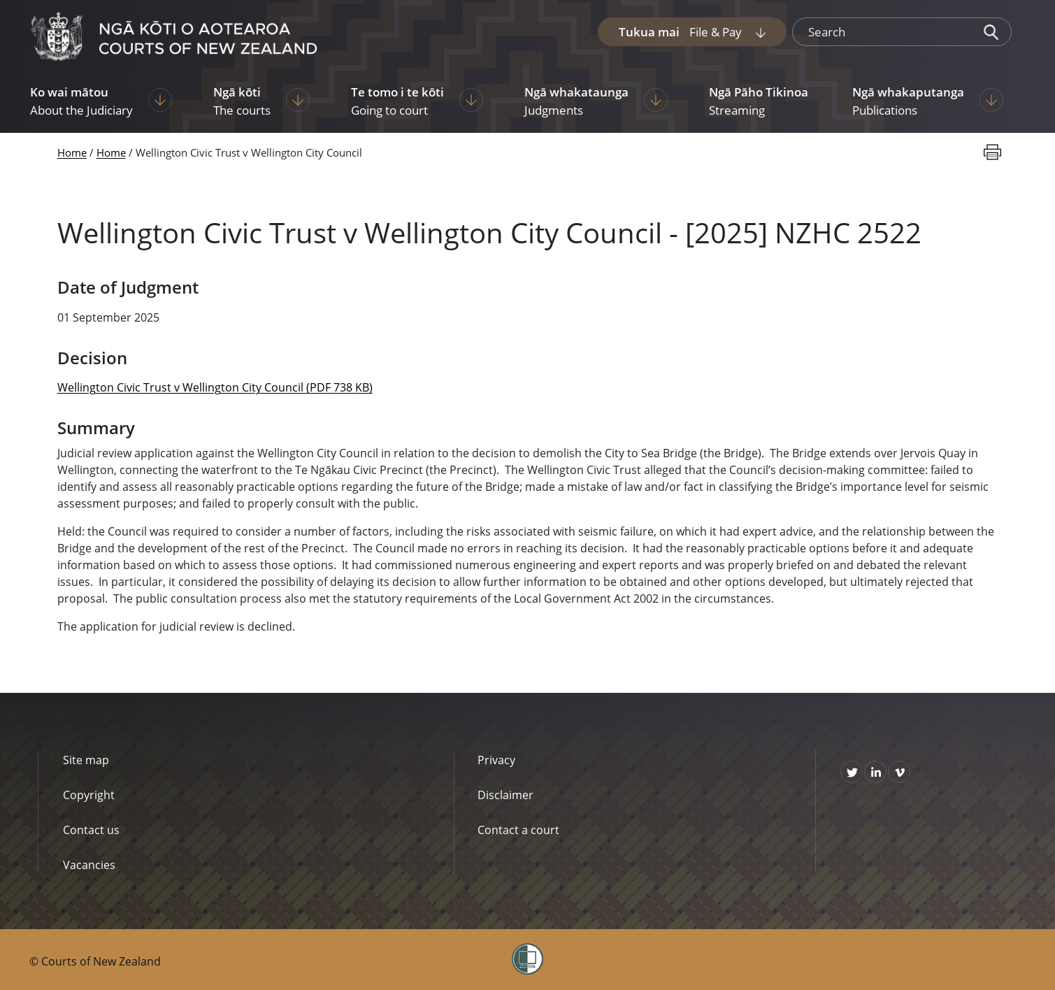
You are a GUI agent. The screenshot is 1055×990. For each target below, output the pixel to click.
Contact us (91, 830)
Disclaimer (505, 795)
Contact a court (518, 830)
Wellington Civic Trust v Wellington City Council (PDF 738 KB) (215, 387)
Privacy (496, 760)
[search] (883, 32)
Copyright (89, 795)
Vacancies (89, 865)
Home (72, 152)
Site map (86, 760)
